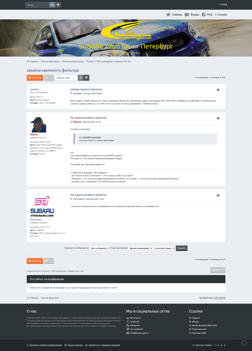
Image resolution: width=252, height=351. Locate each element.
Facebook (134, 321)
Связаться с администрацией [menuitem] (104, 345)
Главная (177, 14)
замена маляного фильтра (53, 70)
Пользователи (199, 329)
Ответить (36, 77)
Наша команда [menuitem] (75, 345)
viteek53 (34, 89)
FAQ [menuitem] (209, 14)
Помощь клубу (199, 333)
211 (48, 227)
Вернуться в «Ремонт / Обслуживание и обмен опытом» (56, 271)
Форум (195, 321)
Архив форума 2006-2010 (204, 325)
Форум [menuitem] (195, 14)
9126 (48, 142)
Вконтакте (135, 318)
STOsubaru (36, 219)
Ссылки (222, 14)
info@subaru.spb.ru (139, 333)
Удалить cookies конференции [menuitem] (46, 345)
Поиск (52, 5)
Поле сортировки (131, 248)
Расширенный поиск (58, 5)
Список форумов (50, 298)
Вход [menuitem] (224, 4)
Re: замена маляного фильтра (88, 117)
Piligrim (34, 134)
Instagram (135, 325)
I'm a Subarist (136, 329)
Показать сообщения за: (87, 248)
